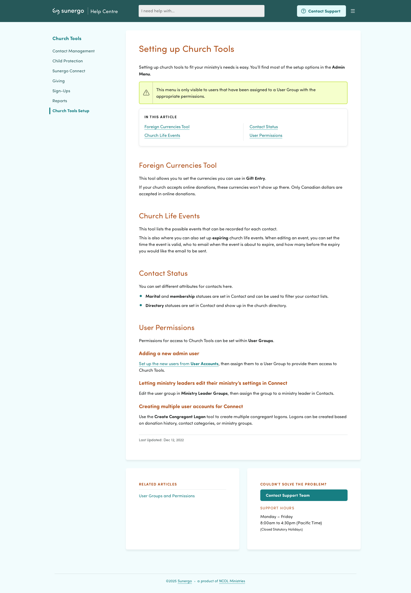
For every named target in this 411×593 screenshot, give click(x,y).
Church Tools (67, 38)
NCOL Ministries (232, 580)
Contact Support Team (288, 495)
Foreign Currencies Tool (167, 126)
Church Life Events (162, 135)
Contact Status (264, 126)
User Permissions (266, 135)
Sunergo (185, 580)
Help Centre (104, 11)
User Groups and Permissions (167, 495)
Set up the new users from (179, 363)
